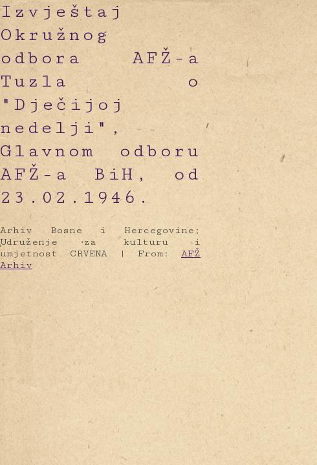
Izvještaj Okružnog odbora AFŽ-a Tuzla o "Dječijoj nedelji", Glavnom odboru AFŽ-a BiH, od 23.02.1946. (100, 104)
